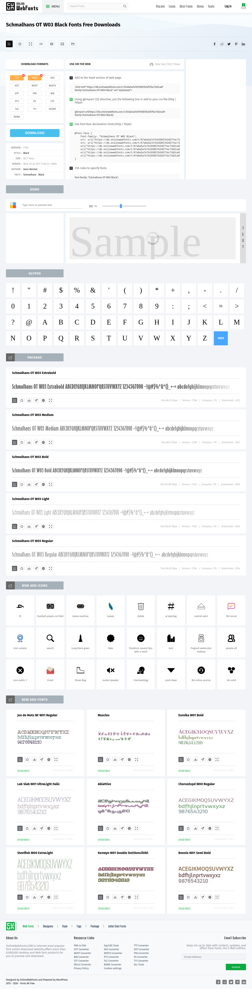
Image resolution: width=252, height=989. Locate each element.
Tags (79, 926)
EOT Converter (141, 949)
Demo (200, 7)
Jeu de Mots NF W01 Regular (37, 715)
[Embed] (43, 400)
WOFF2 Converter (113, 953)
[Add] (9, 44)
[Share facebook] (214, 43)
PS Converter (141, 957)
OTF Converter (81, 949)
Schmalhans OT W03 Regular (32, 541)
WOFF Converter (82, 953)
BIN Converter (81, 957)
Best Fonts (186, 7)
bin (52, 93)
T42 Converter (111, 960)
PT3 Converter (111, 957)
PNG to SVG (80, 945)
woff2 (52, 85)
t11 (34, 109)
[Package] (51, 44)
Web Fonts (28, 926)
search (125, 6)
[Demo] (30, 44)
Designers (48, 926)
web (34, 77)
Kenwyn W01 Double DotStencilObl (123, 853)
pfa (35, 93)
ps (34, 101)
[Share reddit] (221, 43)
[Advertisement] (216, 119)
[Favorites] (20, 44)
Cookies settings (113, 968)
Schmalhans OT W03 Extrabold (34, 373)
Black (26, 153)
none (17, 116)
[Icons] (62, 44)
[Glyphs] (41, 44)
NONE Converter (112, 964)
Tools (211, 7)
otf (17, 93)
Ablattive (104, 784)
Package (95, 926)
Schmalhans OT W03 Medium (33, 415)
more (221, 338)
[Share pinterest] (236, 43)
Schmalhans (29, 174)
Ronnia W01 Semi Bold (194, 853)
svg (52, 77)
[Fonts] (73, 44)
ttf (17, 77)
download (34, 133)
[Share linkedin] (243, 43)
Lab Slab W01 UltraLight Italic (38, 784)
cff (52, 101)
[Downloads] (29, 400)
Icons (172, 7)
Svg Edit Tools (111, 945)
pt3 (17, 101)
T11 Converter (141, 960)
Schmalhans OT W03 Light (30, 499)
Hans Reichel (30, 169)
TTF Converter (141, 945)
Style (64, 926)
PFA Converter (141, 953)
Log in (228, 6)
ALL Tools (139, 964)
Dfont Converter (82, 964)
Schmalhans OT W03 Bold (30, 457)
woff (35, 85)
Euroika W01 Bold (191, 715)
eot (17, 85)
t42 (17, 109)
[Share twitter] (229, 43)
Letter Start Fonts (117, 926)
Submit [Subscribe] (236, 967)
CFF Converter (81, 960)
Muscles (104, 715)
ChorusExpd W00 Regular (196, 784)
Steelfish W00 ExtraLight (35, 853)
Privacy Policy (81, 968)
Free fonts (24, 6)
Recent (160, 7)
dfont (52, 109)
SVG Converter (111, 949)
